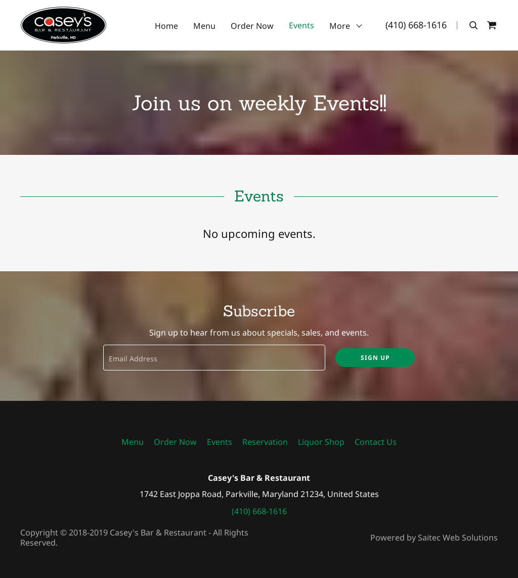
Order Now (252, 25)
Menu (204, 25)
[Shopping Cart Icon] (492, 25)
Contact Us (376, 441)
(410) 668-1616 (416, 25)
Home (166, 25)
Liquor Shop (321, 441)
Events (301, 25)
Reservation (265, 441)
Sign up (375, 357)
